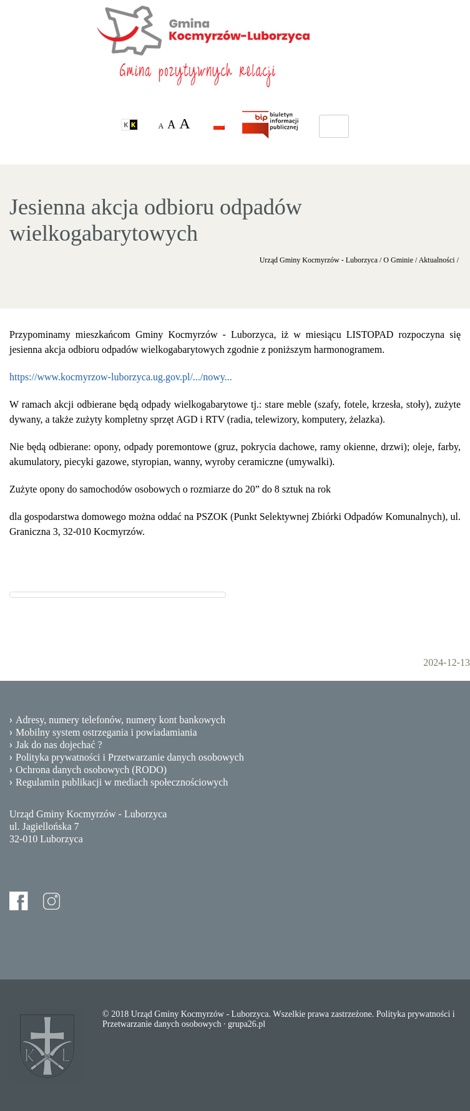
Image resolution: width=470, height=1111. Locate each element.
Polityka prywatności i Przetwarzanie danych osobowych (130, 757)
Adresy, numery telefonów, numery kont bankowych (120, 719)
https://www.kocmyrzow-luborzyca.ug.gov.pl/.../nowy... (120, 377)
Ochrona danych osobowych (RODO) (91, 769)
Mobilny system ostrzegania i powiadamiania (106, 732)
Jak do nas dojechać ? (59, 744)
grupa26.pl (246, 1024)
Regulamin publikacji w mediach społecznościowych (122, 782)
